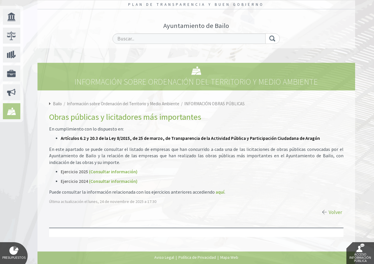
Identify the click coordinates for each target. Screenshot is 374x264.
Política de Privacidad (197, 257)
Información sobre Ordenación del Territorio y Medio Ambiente (123, 103)
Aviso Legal (164, 257)
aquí (220, 192)
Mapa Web (229, 257)
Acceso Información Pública (360, 253)
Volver (335, 212)
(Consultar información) (113, 171)
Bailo (57, 103)
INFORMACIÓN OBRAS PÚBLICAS (214, 103)
